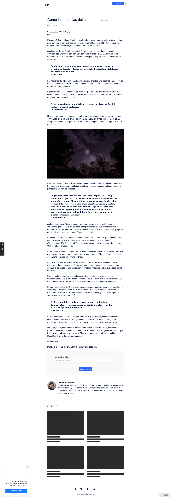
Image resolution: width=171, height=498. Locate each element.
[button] (2, 244)
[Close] (27, 467)
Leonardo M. (54, 32)
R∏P (46, 5)
